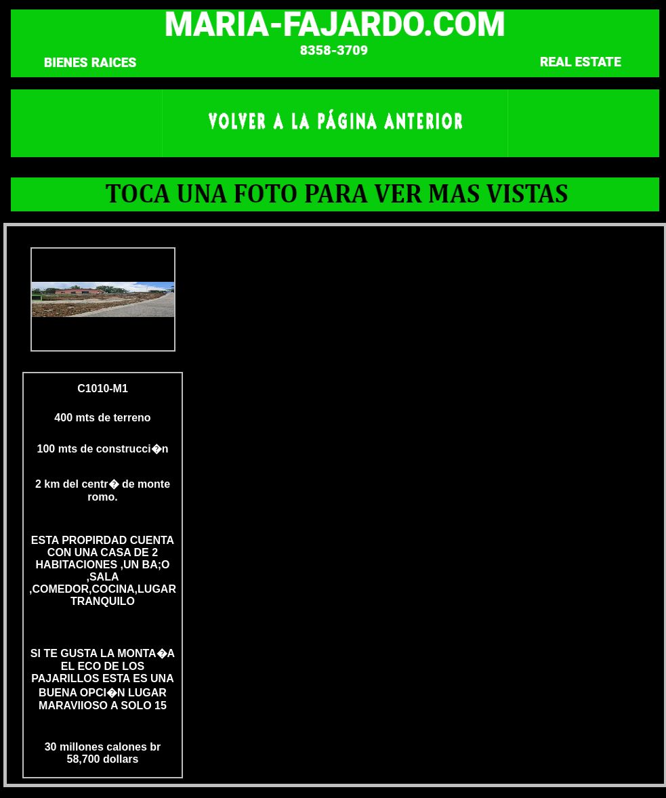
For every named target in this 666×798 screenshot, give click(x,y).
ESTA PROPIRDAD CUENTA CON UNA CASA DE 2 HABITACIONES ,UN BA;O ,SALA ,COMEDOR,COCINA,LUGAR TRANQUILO (102, 570)
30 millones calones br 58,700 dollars (103, 753)
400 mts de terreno (102, 417)
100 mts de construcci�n (103, 449)
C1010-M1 (102, 388)
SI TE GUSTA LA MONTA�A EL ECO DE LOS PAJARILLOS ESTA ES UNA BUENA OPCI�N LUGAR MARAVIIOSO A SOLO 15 (102, 679)
